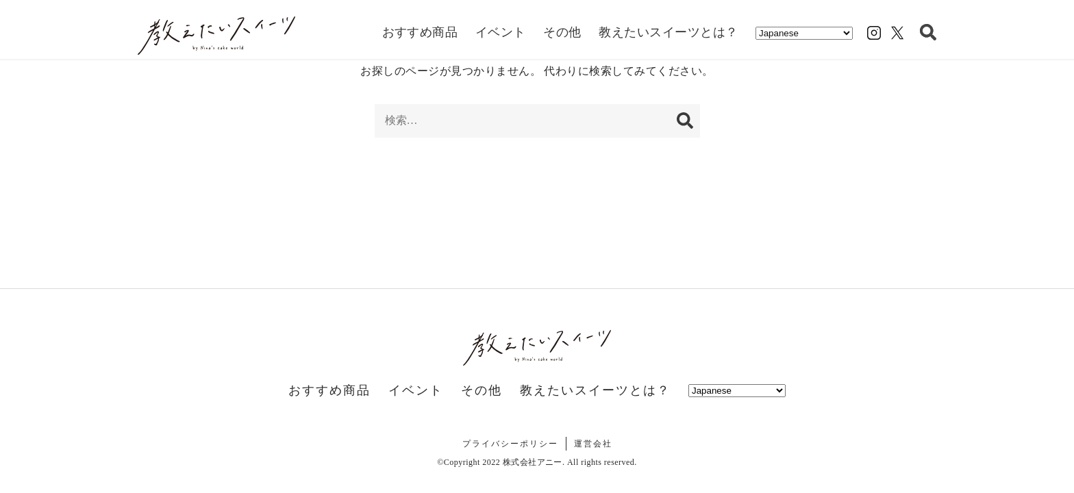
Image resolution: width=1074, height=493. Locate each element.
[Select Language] (804, 33)
